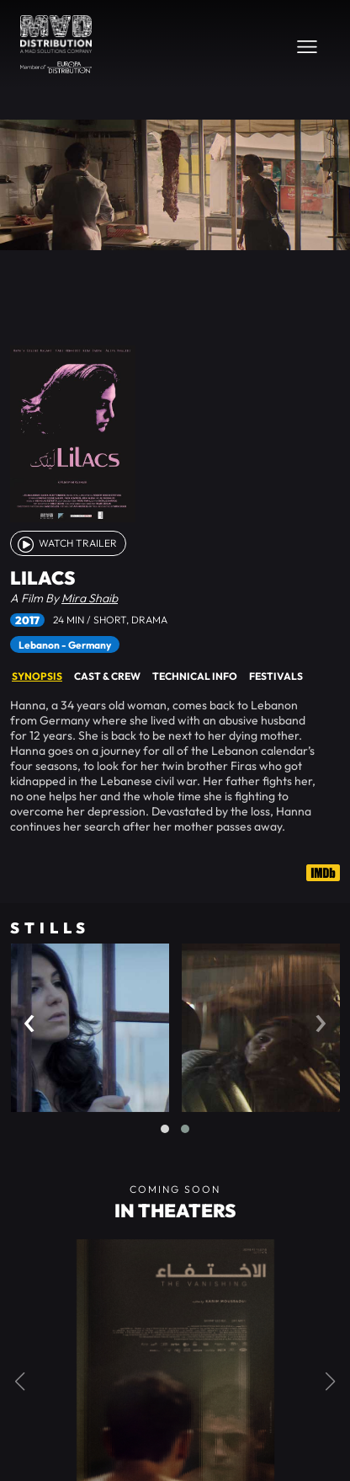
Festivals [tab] (276, 676)
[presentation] (29, 1019)
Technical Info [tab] (194, 676)
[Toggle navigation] (307, 46)
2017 (27, 620)
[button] (165, 1128)
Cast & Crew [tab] (107, 676)
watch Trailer (66, 543)
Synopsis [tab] (37, 676)
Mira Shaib (89, 598)
